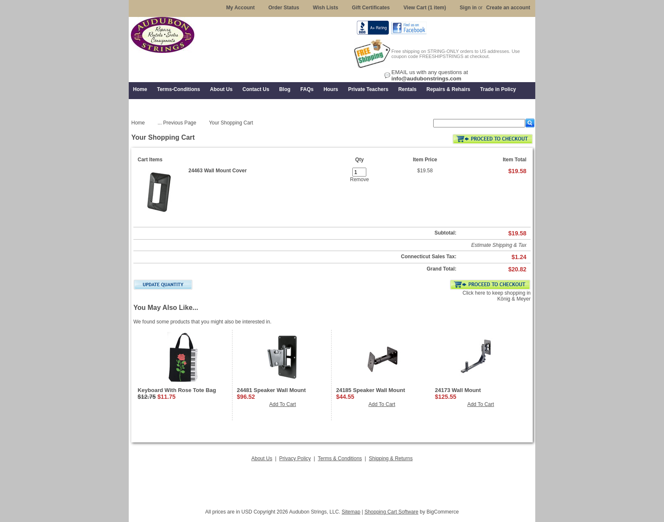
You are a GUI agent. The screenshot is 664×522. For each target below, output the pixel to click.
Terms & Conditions (340, 458)
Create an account (508, 8)
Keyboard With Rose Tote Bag (177, 390)
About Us (262, 458)
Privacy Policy (295, 458)
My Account (240, 8)
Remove (359, 179)
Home (138, 123)
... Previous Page (177, 123)
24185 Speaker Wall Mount (370, 390)
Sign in (468, 8)
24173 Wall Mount (458, 390)
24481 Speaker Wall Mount (271, 390)
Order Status (283, 8)
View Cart (425, 8)
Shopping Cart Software (391, 512)
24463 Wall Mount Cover (217, 171)
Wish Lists (325, 8)
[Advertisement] (332, 483)
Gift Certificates (371, 8)
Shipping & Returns (390, 458)
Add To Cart (282, 404)
